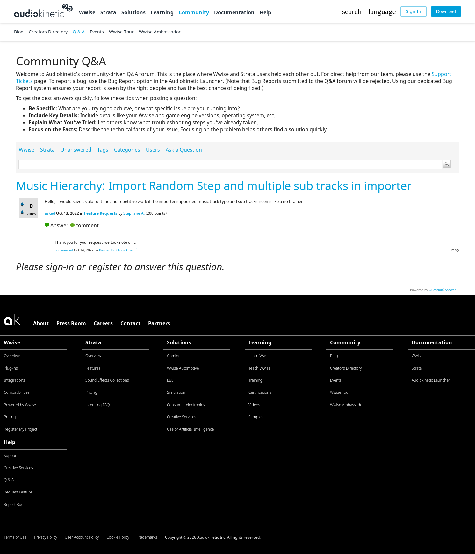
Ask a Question (184, 149)
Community (194, 12)
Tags (102, 149)
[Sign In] (413, 11)
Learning (162, 12)
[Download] (446, 11)
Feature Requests (100, 213)
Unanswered (76, 149)
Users (153, 149)
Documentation (234, 12)
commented (64, 250)
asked (50, 213)
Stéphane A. (134, 213)
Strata (108, 12)
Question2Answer (442, 289)
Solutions (133, 12)
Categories (127, 149)
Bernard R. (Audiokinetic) (118, 250)
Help (265, 12)
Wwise (87, 12)
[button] (352, 11)
